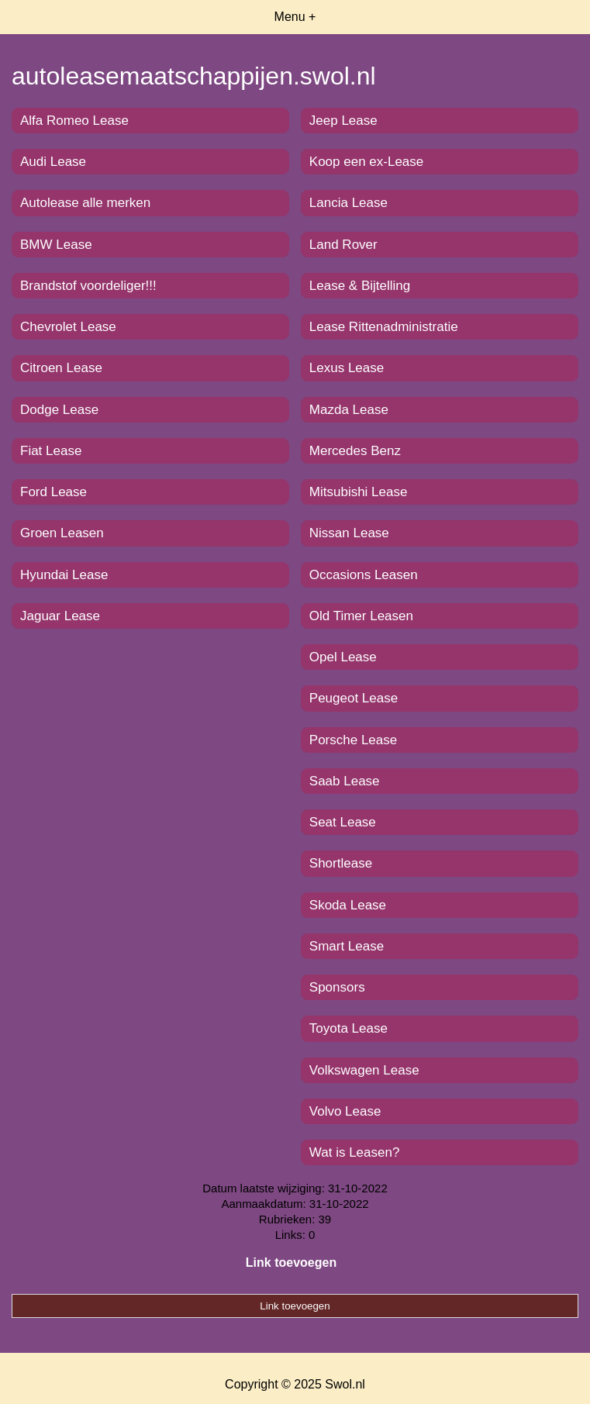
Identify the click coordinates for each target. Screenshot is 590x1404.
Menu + (295, 16)
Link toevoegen (291, 1262)
